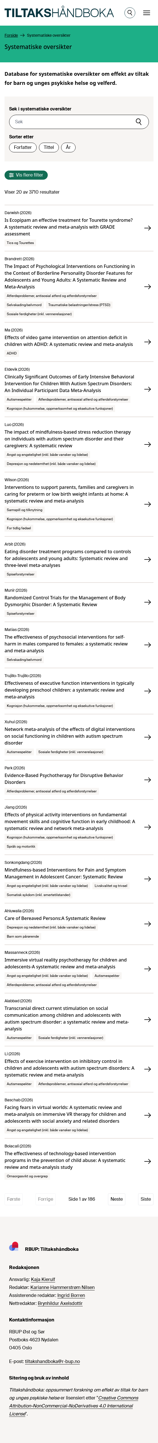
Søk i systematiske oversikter (40, 109)
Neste (117, 1199)
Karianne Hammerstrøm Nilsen (62, 1287)
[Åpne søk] (129, 12)
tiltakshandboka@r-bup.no (52, 1361)
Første (13, 1199)
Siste (146, 1199)
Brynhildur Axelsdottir (60, 1303)
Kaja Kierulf (43, 1279)
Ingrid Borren (71, 1295)
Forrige (45, 1199)
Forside (11, 35)
